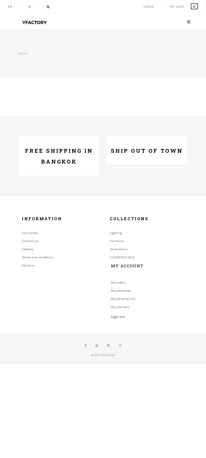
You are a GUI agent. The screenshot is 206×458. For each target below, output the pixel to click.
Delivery (27, 249)
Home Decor (119, 249)
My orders (118, 283)
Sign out (118, 317)
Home (23, 53)
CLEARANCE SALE (122, 257)
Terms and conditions (38, 257)
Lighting (116, 233)
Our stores (30, 233)
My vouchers (120, 307)
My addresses (121, 291)
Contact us (30, 241)
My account (127, 265)
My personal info (123, 299)
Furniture (117, 241)
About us (28, 265)
